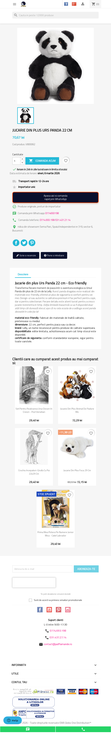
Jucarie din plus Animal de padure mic (77, 410)
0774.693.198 (47, 220)
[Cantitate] (16, 161)
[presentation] (34, 582)
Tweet (24, 242)
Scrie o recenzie (26, 255)
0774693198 (52, 213)
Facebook (40, 609)
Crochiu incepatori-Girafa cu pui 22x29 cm (34, 471)
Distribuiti (16, 242)
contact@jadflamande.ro (58, 644)
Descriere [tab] (23, 274)
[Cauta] (55, 15)
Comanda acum (42, 161)
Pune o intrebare (54, 255)
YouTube (49, 609)
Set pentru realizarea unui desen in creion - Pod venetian (34, 410)
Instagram (68, 609)
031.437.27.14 (62, 220)
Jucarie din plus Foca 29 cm (77, 470)
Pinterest (32, 242)
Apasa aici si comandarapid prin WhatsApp (55, 197)
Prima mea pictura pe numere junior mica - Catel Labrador (55, 533)
